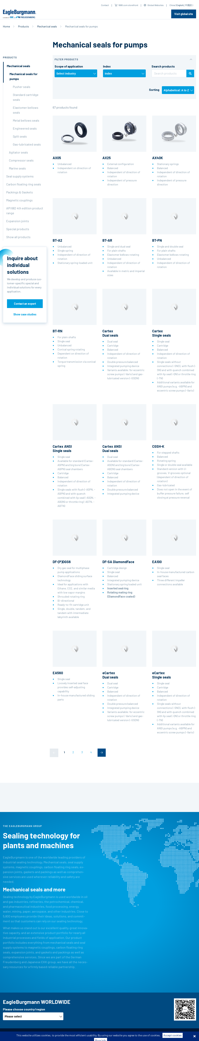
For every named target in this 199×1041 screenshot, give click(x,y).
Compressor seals (21, 160)
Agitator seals (18, 152)
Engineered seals (25, 128)
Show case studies (24, 314)
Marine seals (17, 168)
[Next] (102, 753)
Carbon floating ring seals (23, 184)
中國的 (188, 5)
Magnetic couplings (19, 200)
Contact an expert (25, 303)
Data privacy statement (105, 1034)
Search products (163, 66)
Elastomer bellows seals (25, 110)
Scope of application (69, 66)
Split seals (20, 136)
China (172, 5)
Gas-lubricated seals (27, 144)
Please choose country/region (24, 1009)
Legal (127, 1034)
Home (6, 26)
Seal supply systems (20, 176)
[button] (124, 59)
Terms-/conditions (47, 1034)
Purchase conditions (75, 1034)
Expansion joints (17, 221)
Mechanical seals (47, 26)
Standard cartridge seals (25, 97)
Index (107, 66)
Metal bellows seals (26, 120)
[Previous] (54, 753)
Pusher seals (21, 87)
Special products (17, 229)
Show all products (18, 237)
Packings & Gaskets (19, 192)
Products (23, 26)
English (179, 5)
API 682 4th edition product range (24, 210)
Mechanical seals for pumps (24, 76)
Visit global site (183, 14)
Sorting (154, 89)
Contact (105, 5)
